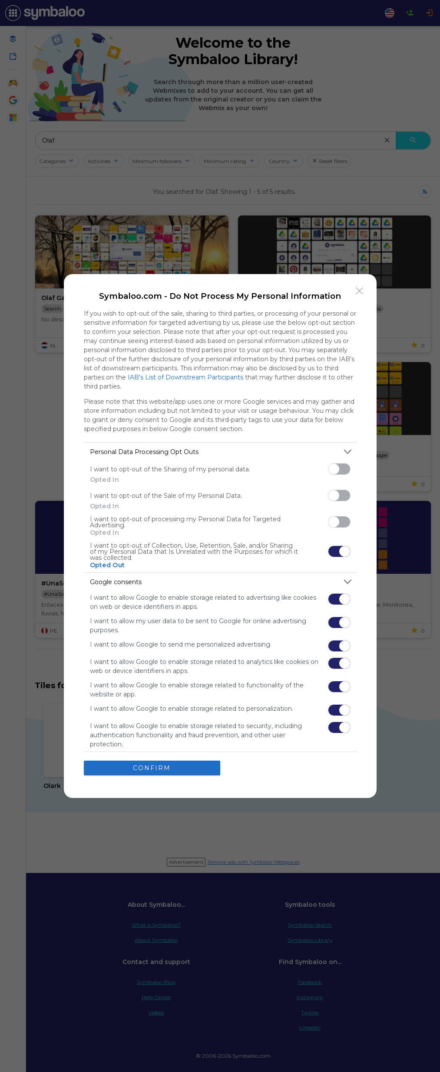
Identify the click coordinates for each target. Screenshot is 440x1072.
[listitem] (220, 452)
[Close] (359, 291)
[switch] (339, 469)
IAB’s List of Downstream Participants (185, 377)
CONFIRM (152, 768)
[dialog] (220, 536)
